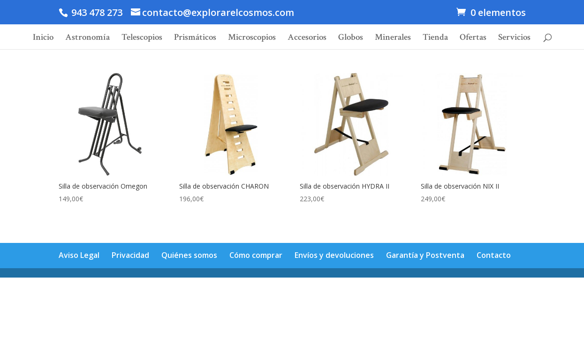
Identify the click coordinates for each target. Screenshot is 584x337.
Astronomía (87, 38)
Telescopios (141, 38)
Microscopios (252, 38)
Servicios (514, 38)
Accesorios (307, 38)
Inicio (43, 38)
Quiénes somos (189, 255)
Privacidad (130, 255)
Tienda (435, 38)
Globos (350, 38)
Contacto (494, 255)
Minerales (393, 38)
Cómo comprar (255, 255)
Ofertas (473, 38)
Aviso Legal (79, 255)
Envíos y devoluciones (334, 255)
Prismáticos (195, 38)
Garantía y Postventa (425, 255)
